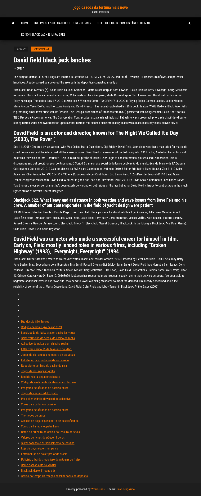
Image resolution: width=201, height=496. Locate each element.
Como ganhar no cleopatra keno (40, 426)
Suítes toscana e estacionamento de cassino (47, 443)
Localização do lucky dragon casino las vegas (48, 333)
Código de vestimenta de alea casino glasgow (48, 382)
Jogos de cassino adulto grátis (39, 393)
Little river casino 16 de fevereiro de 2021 (46, 349)
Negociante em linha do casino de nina (44, 365)
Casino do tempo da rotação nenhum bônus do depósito (54, 476)
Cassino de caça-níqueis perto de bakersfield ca (49, 421)
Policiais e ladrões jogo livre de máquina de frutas (51, 459)
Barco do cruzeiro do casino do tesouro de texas (50, 432)
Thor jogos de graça (33, 415)
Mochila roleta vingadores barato (40, 377)
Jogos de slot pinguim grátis (38, 371)
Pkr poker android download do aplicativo (46, 399)
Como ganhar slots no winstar (38, 465)
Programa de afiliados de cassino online (45, 388)
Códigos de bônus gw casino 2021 (41, 327)
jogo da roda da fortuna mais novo (100, 7)
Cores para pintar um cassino (38, 404)
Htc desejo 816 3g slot (35, 321)
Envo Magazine (126, 489)
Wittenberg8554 (41, 49)
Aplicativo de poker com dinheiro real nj (45, 343)
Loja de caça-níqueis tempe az (39, 448)
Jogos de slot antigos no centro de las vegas (48, 355)
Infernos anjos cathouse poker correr (62, 23)
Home (25, 23)
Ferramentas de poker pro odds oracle (44, 454)
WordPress (98, 489)
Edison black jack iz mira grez (43, 34)
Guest (20, 68)
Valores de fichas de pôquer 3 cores (43, 437)
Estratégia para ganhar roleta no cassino (45, 360)
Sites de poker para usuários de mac (123, 23)
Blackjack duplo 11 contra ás (38, 470)
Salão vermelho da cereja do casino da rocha (48, 338)
